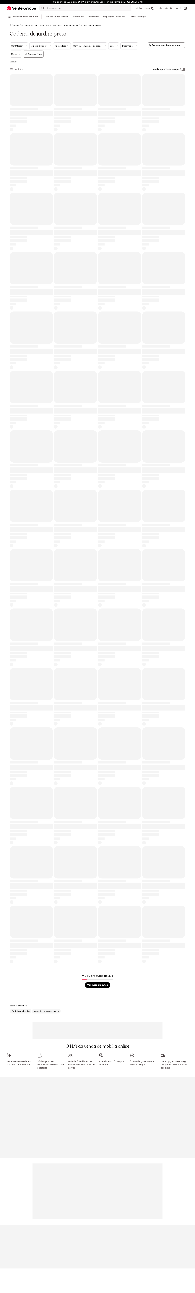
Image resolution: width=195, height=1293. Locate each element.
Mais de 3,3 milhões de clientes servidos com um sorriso (81, 1064)
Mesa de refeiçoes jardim (50, 25)
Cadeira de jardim (70, 25)
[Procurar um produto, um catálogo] (43, 8)
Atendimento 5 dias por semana (111, 1063)
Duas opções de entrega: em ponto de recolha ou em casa (174, 1064)
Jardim (16, 25)
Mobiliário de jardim (30, 25)
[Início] (10, 25)
